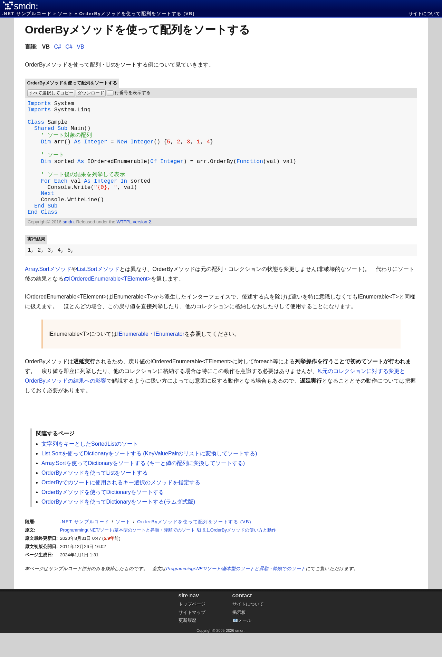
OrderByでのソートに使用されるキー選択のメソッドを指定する (120, 506)
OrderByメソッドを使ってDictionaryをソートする (102, 516)
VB (80, 47)
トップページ (192, 628)
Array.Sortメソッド (48, 293)
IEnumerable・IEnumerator (150, 358)
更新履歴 (187, 644)
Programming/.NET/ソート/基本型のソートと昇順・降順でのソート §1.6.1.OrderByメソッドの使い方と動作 (168, 554)
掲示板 (239, 636)
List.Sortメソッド (98, 293)
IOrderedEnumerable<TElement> (110, 303)
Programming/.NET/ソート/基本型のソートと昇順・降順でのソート (236, 592)
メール (244, 644)
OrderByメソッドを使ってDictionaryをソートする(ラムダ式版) (118, 526)
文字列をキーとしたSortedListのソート (89, 468)
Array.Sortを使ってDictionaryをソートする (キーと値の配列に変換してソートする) (143, 487)
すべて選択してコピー (51, 92)
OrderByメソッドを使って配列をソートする (137, 29)
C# (57, 47)
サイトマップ (192, 636)
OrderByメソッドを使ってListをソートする (94, 497)
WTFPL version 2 (133, 244)
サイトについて (424, 13)
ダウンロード (90, 92)
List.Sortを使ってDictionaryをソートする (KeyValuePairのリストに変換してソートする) (149, 478)
